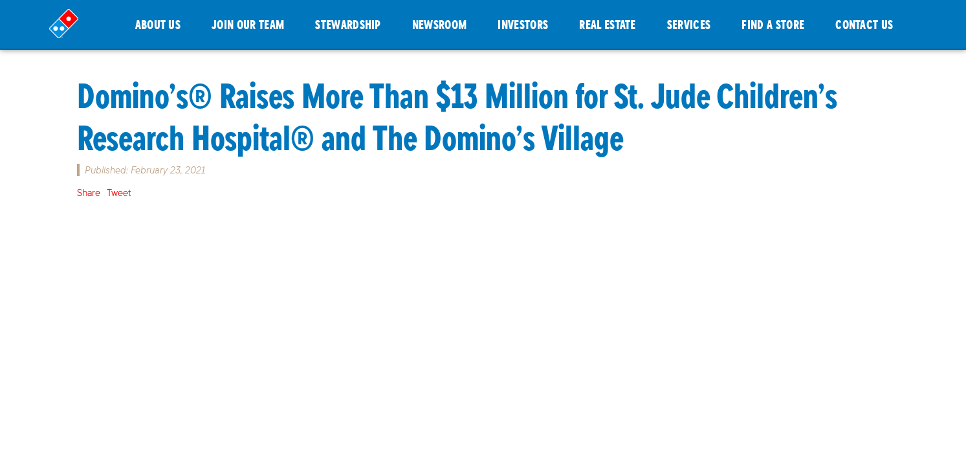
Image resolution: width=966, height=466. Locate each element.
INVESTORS (523, 24)
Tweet (119, 192)
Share (88, 192)
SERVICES (689, 24)
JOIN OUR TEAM (248, 24)
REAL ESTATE (607, 24)
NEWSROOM (439, 24)
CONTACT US (864, 24)
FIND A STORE (772, 24)
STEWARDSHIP (348, 24)
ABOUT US (158, 24)
